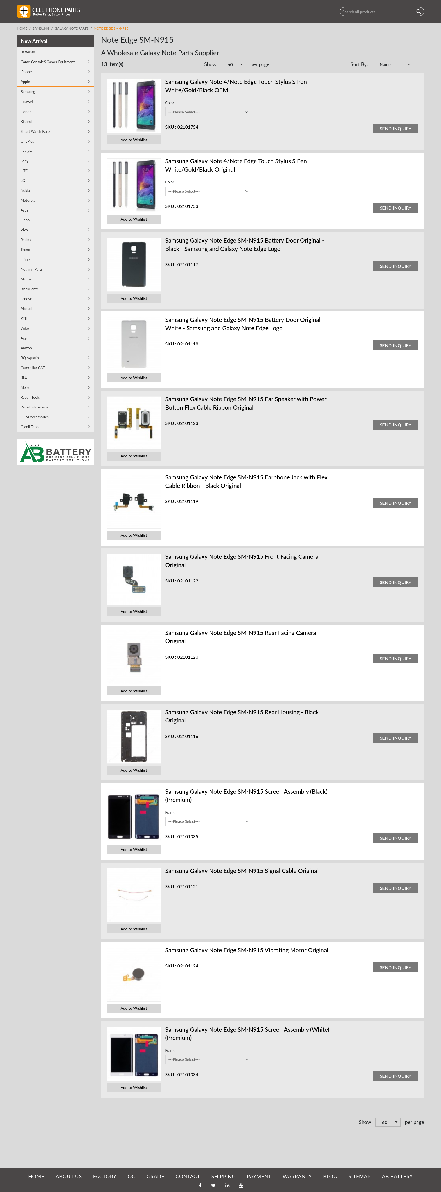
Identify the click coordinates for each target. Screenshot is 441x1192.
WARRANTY (297, 1176)
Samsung (41, 28)
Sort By (358, 64)
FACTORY (104, 1176)
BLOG (330, 1176)
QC (131, 1176)
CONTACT (188, 1176)
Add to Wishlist (133, 139)
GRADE (155, 1176)
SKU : (170, 126)
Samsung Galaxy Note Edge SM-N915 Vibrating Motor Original (246, 949)
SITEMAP (359, 1176)
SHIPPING (224, 1176)
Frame (170, 812)
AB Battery (397, 1176)
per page (259, 64)
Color (169, 102)
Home (22, 28)
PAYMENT (259, 1176)
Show (210, 64)
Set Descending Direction (418, 65)
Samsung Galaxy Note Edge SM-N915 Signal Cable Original (242, 870)
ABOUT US (69, 1176)
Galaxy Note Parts (72, 28)
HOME (36, 1176)
